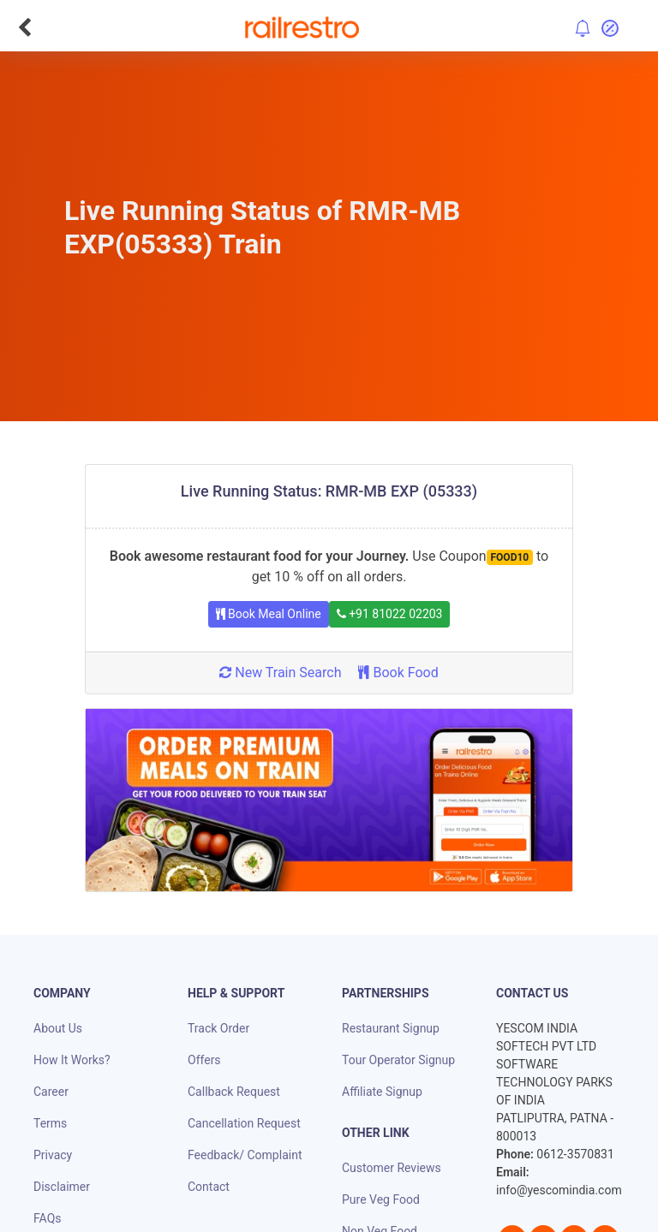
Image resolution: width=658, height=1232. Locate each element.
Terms (50, 1123)
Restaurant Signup (391, 1028)
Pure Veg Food (381, 1199)
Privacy (52, 1155)
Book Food (398, 672)
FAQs (47, 1218)
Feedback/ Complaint (245, 1155)
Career (51, 1091)
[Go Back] (24, 27)
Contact (209, 1186)
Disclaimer (61, 1186)
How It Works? (72, 1060)
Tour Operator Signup (398, 1060)
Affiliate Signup (382, 1091)
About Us (57, 1028)
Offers (204, 1060)
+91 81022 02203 (390, 614)
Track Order (218, 1028)
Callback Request (234, 1091)
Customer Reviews (391, 1168)
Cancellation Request (244, 1123)
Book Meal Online (268, 614)
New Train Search (280, 672)
